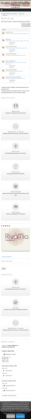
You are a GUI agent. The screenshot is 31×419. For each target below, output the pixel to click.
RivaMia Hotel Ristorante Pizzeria (9, 13)
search (3, 268)
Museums (5, 15)
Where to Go (21, 13)
